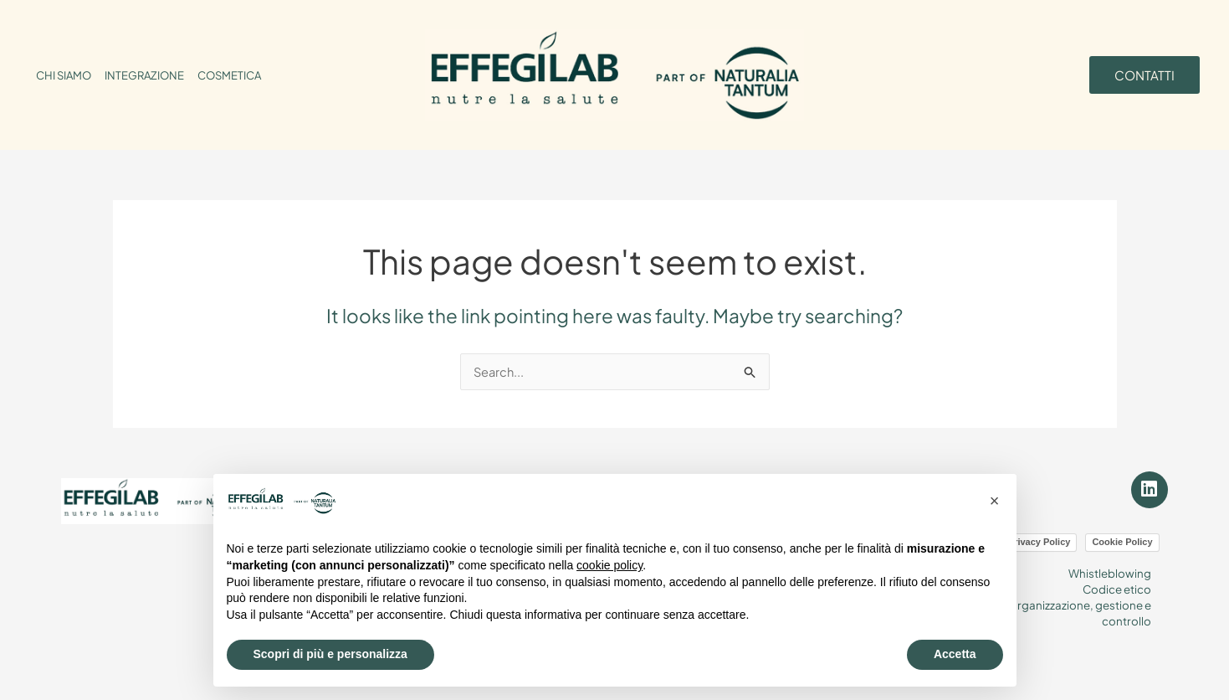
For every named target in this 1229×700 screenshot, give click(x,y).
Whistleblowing (1109, 568)
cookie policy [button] (609, 565)
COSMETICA (229, 75)
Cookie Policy (1122, 538)
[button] (994, 500)
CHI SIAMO (63, 75)
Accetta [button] (955, 654)
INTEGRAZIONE (144, 75)
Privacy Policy (1039, 538)
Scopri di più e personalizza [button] (330, 654)
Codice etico (1115, 583)
